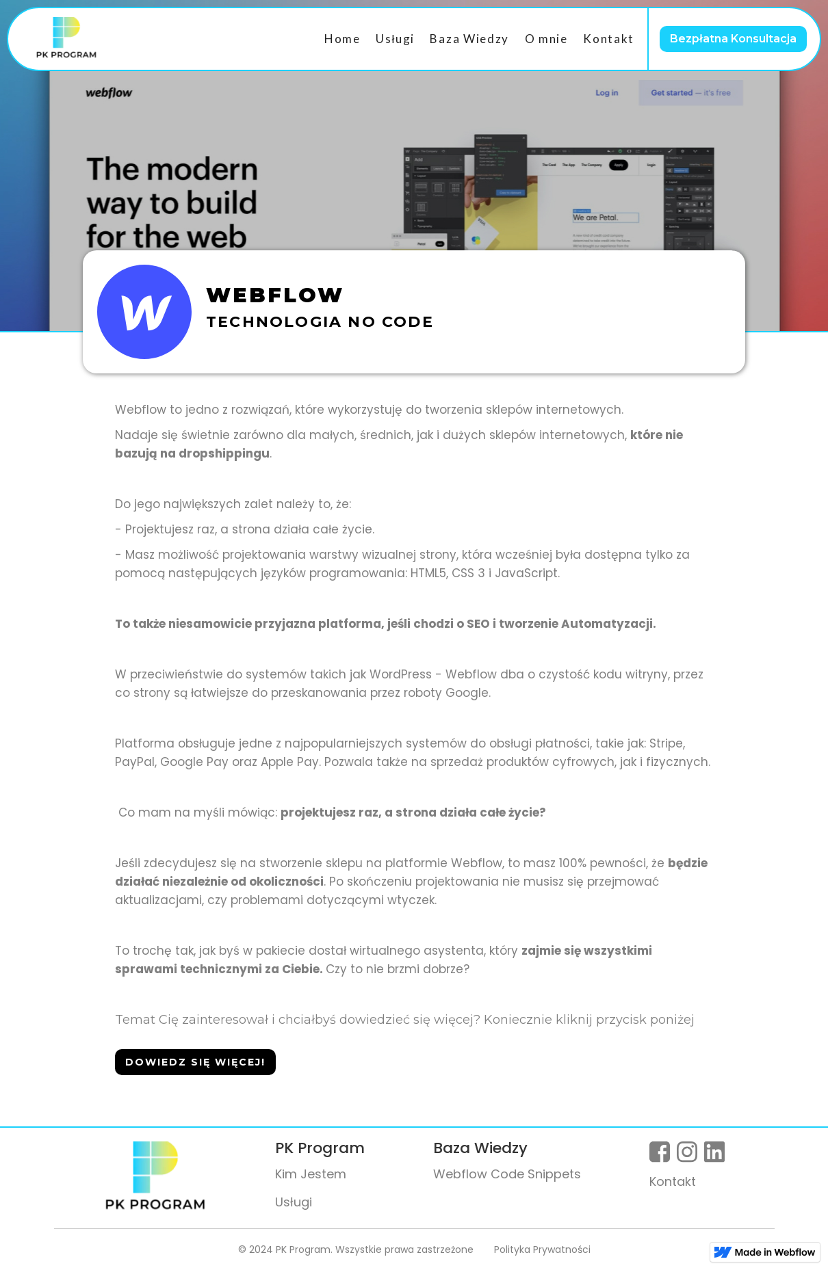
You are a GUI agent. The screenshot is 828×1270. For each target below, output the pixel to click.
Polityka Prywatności (542, 1249)
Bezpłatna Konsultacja (733, 38)
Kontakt (608, 38)
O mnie (546, 38)
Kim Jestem (310, 1173)
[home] (66, 39)
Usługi (395, 38)
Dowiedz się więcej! (195, 1062)
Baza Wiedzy (469, 38)
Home (342, 38)
